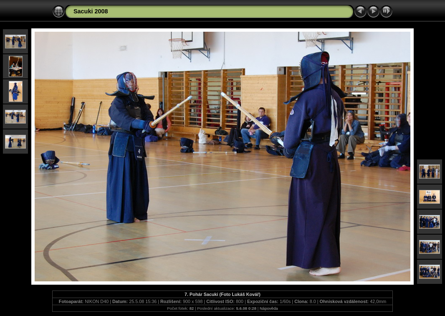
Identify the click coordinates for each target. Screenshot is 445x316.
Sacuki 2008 (90, 11)
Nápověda (269, 308)
